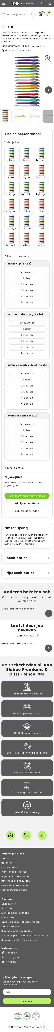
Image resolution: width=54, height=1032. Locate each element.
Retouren (7, 862)
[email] (27, 992)
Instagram (10, 957)
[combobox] (15, 14)
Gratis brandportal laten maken (20, 921)
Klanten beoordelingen (15, 912)
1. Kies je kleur (13, 142)
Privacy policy (9, 867)
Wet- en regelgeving (13, 871)
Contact (6, 858)
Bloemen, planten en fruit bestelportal (24, 935)
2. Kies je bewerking (16, 256)
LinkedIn (8, 961)
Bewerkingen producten (15, 880)
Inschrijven (27, 1000)
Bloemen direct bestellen (16, 930)
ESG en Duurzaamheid (14, 889)
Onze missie (8, 903)
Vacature (7, 908)
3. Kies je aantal (14, 467)
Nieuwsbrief (8, 917)
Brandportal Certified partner (19, 939)
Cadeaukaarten (10, 926)
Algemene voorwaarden (15, 876)
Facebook (9, 952)
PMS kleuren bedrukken (15, 885)
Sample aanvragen (27, 511)
